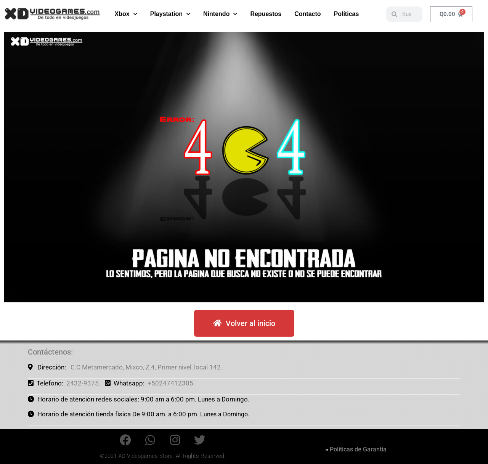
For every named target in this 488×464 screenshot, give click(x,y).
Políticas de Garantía (358, 449)
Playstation (170, 12)
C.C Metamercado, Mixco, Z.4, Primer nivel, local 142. (146, 367)
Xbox (126, 12)
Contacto (307, 12)
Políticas (346, 12)
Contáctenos (49, 351)
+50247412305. (171, 383)
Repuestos (265, 12)
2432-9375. (83, 383)
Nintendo (220, 12)
